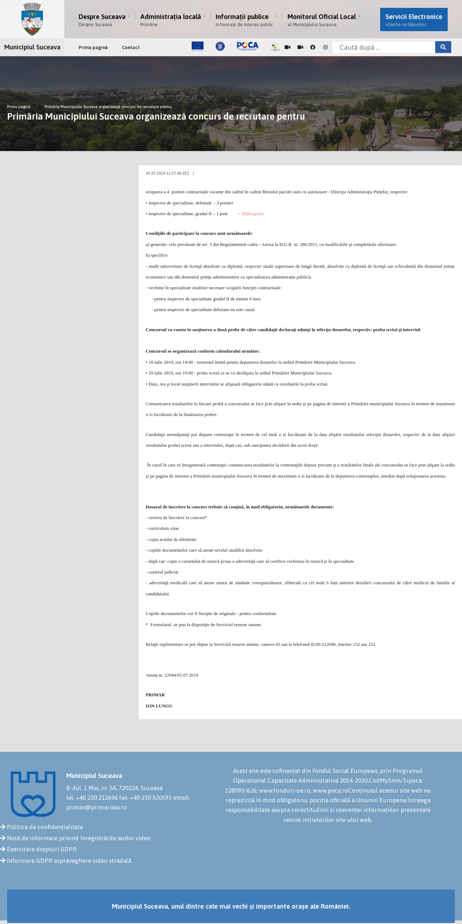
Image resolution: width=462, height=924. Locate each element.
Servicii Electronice (413, 20)
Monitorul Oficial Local (321, 20)
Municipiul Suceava (32, 47)
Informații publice (244, 20)
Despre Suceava (102, 20)
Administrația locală (170, 20)
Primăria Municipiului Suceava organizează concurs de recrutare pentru (108, 107)
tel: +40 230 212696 (92, 797)
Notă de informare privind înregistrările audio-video (79, 838)
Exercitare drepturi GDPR (42, 849)
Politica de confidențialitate (45, 827)
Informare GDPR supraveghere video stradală (69, 860)
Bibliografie (253, 213)
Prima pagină (93, 47)
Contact (131, 47)
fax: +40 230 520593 (145, 797)
